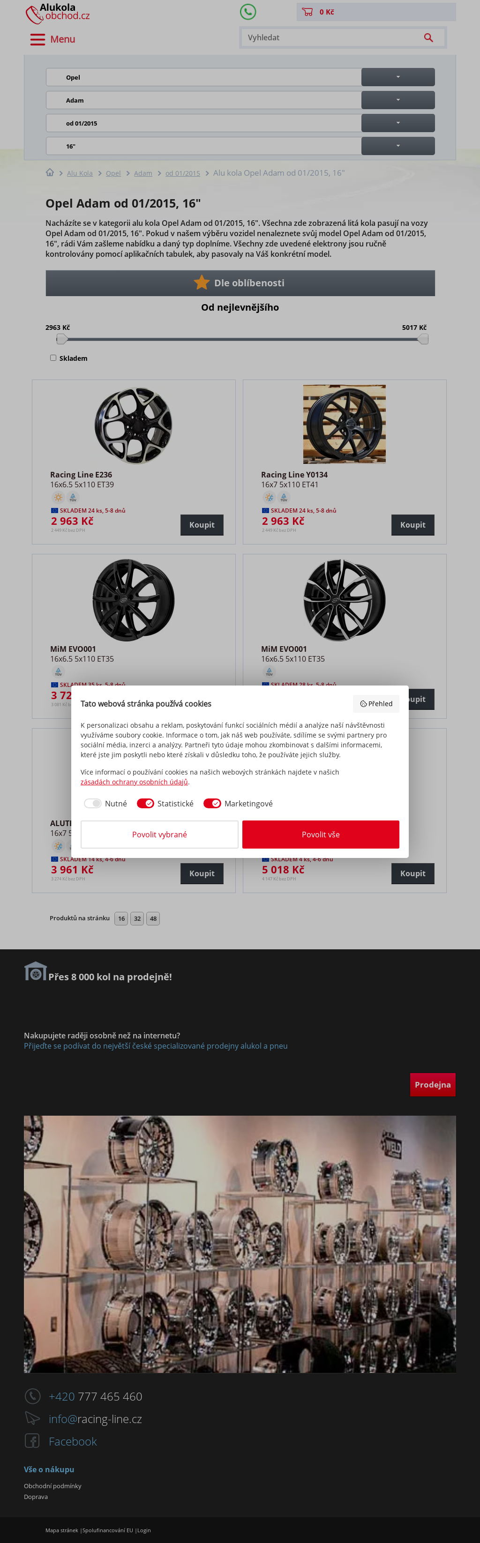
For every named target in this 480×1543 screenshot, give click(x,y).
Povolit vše (321, 834)
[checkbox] (104, 803)
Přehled (376, 703)
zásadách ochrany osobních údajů (134, 781)
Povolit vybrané (159, 834)
